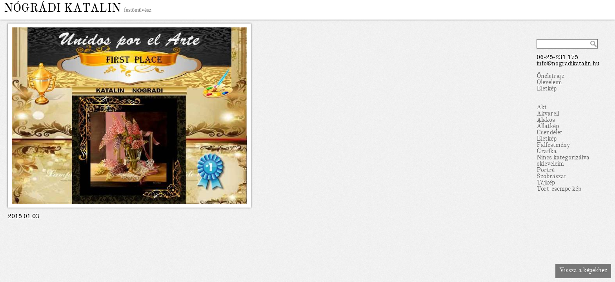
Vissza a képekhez (583, 271)
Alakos (546, 120)
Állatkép (548, 127)
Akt (542, 108)
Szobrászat (551, 177)
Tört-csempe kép (559, 189)
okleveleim (550, 164)
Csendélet (549, 133)
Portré (546, 170)
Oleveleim (549, 83)
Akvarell (548, 114)
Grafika (547, 152)
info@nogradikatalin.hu (568, 64)
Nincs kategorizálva (563, 158)
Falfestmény (553, 145)
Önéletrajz (550, 76)
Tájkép (546, 183)
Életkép (547, 89)
